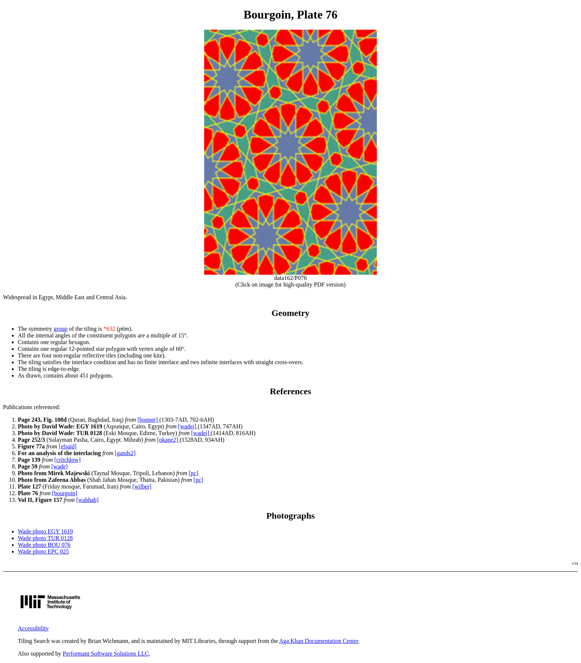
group (60, 329)
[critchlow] (67, 460)
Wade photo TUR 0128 (45, 538)
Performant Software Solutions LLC (106, 653)
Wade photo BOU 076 (44, 545)
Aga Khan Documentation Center (318, 641)
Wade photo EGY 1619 (45, 531)
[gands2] (125, 453)
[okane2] (168, 440)
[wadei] (188, 426)
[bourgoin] (64, 493)
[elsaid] (68, 446)
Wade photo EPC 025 (43, 551)
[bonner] (148, 420)
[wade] (60, 466)
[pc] (193, 473)
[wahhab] (87, 500)
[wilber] (142, 486)
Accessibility (33, 628)
